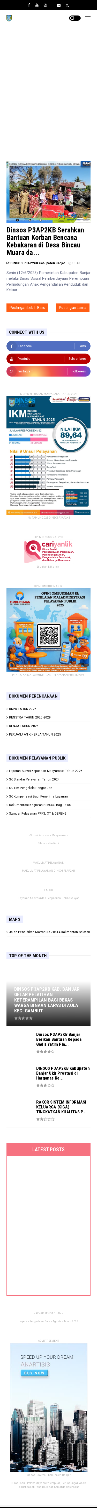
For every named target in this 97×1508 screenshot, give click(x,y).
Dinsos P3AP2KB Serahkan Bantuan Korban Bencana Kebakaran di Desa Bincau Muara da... (45, 241)
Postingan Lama (72, 308)
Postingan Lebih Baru (27, 308)
